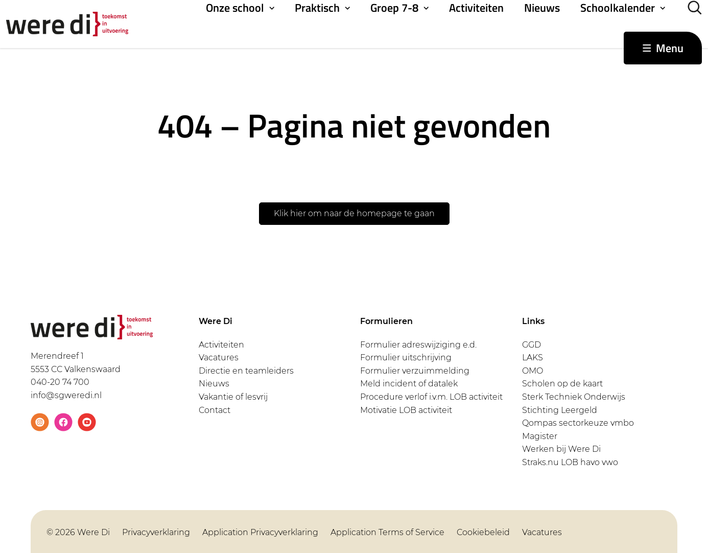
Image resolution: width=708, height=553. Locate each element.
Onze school (235, 8)
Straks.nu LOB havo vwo (570, 462)
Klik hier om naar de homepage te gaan (354, 213)
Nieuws (542, 8)
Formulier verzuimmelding (414, 371)
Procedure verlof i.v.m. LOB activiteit (431, 397)
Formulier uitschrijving (406, 357)
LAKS (532, 357)
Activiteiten (476, 8)
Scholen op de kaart (562, 383)
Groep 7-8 (394, 8)
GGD (531, 345)
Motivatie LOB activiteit (406, 410)
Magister (539, 436)
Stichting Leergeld (559, 410)
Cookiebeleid (483, 532)
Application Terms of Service (387, 532)
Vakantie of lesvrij (233, 397)
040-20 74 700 (60, 382)
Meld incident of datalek (409, 383)
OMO (532, 371)
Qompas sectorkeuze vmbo (578, 423)
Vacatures (219, 357)
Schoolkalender (617, 8)
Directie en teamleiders (246, 371)
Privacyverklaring (156, 532)
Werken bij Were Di (561, 449)
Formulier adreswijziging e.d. (418, 345)
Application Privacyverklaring (260, 532)
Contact (214, 410)
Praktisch (317, 8)
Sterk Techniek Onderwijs (573, 397)
